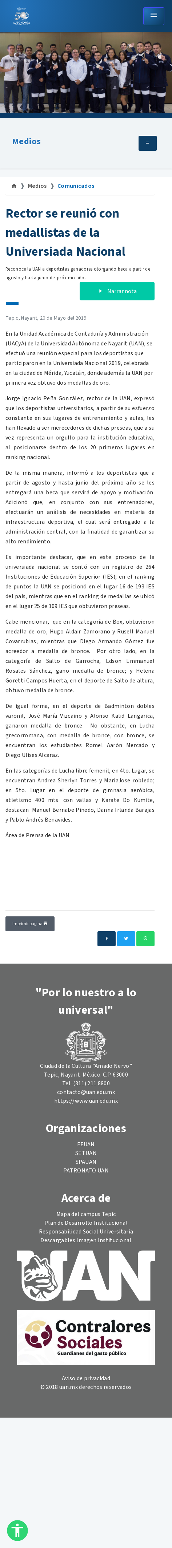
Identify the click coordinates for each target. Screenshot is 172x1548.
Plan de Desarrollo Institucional (86, 1223)
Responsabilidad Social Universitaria (86, 1232)
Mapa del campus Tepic (86, 1214)
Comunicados (76, 186)
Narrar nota (117, 291)
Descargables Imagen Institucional (86, 1240)
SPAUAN (86, 1162)
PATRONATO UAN (86, 1171)
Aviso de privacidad (86, 1378)
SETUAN (86, 1153)
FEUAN (86, 1144)
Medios (26, 141)
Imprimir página (30, 924)
